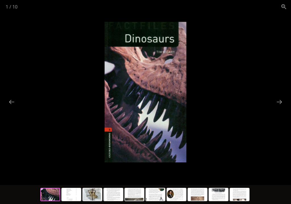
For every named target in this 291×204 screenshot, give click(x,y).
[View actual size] (284, 6)
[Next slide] (279, 101)
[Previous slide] (12, 101)
